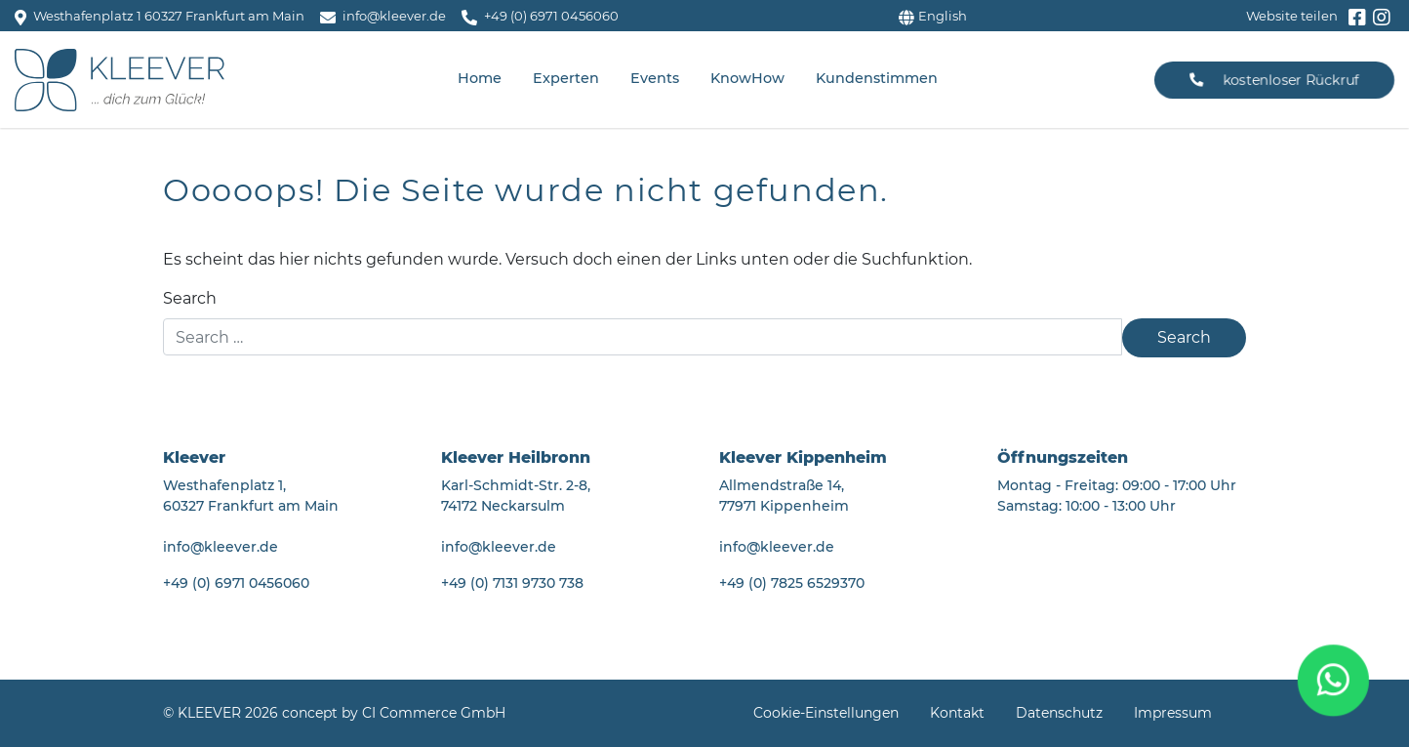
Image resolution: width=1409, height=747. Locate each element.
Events (654, 78)
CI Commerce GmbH (433, 713)
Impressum (1173, 713)
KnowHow (747, 78)
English (933, 15)
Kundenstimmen (877, 78)
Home (480, 78)
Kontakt (957, 713)
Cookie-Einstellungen (826, 713)
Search (190, 298)
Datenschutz (1059, 713)
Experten (566, 78)
